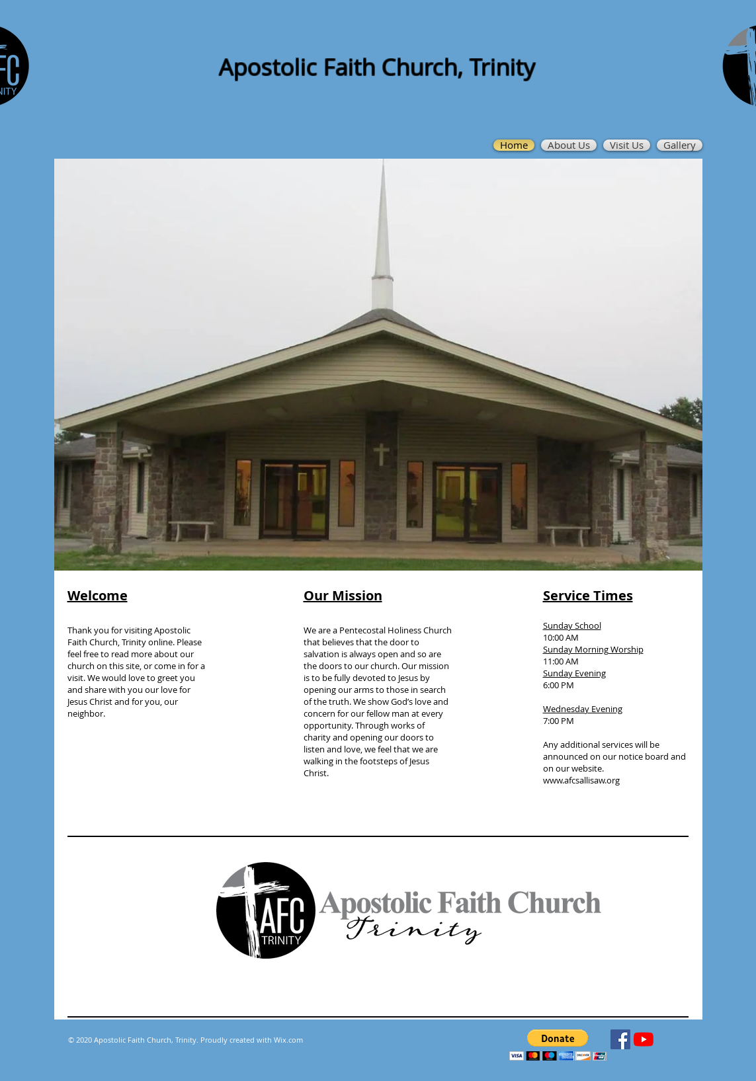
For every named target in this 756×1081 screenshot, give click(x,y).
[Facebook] (620, 1039)
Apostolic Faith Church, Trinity (377, 66)
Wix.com (288, 1040)
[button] (558, 1045)
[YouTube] (643, 1039)
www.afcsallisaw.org (581, 780)
